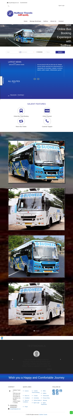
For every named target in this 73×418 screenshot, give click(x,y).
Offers (43, 391)
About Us (53, 21)
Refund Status (36, 400)
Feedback (26, 398)
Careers (26, 391)
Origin (7, 50)
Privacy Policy (45, 398)
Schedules (35, 398)
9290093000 (23, 2)
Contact (61, 21)
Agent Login (61, 5)
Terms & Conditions (26, 401)
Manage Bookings (35, 21)
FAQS (25, 406)
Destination (23, 50)
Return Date (48, 50)
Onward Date (39, 50)
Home (26, 21)
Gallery (46, 21)
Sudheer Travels (43, 414)
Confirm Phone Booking (35, 391)
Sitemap (44, 400)
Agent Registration (44, 403)
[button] (12, 359)
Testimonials (45, 395)
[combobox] (13, 52)
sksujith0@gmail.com (13, 2)
